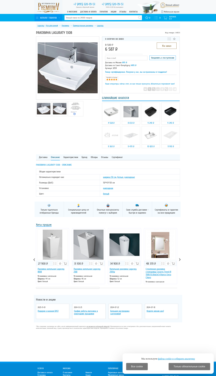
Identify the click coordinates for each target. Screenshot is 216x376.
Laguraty (41, 25)
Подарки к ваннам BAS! (48, 311)
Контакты (133, 11)
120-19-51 (84, 4)
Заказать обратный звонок (85, 7)
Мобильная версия (171, 11)
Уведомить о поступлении (162, 57)
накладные (129, 177)
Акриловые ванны (115, 372)
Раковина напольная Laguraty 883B (51, 270)
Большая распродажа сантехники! (119, 312)
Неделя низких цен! (155, 311)
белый (106, 193)
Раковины (65, 25)
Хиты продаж (44, 225)
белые (120, 177)
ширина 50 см (109, 177)
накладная (108, 188)
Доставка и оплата (88, 11)
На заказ (166, 45)
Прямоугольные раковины (83, 25)
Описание (55, 157)
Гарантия (104, 11)
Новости (89, 372)
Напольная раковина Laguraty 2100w (123, 270)
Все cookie (137, 366)
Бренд (84, 157)
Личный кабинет (172, 5)
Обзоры (94, 157)
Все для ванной (52, 25)
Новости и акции (46, 299)
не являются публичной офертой (98, 326)
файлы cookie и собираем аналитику (176, 358)
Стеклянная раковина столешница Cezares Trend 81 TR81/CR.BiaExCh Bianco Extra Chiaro (158, 273)
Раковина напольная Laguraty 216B (87, 270)
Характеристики (70, 157)
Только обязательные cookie (189, 366)
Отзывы (122, 11)
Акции (113, 11)
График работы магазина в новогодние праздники (86, 312)
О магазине (72, 11)
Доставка (43, 157)
